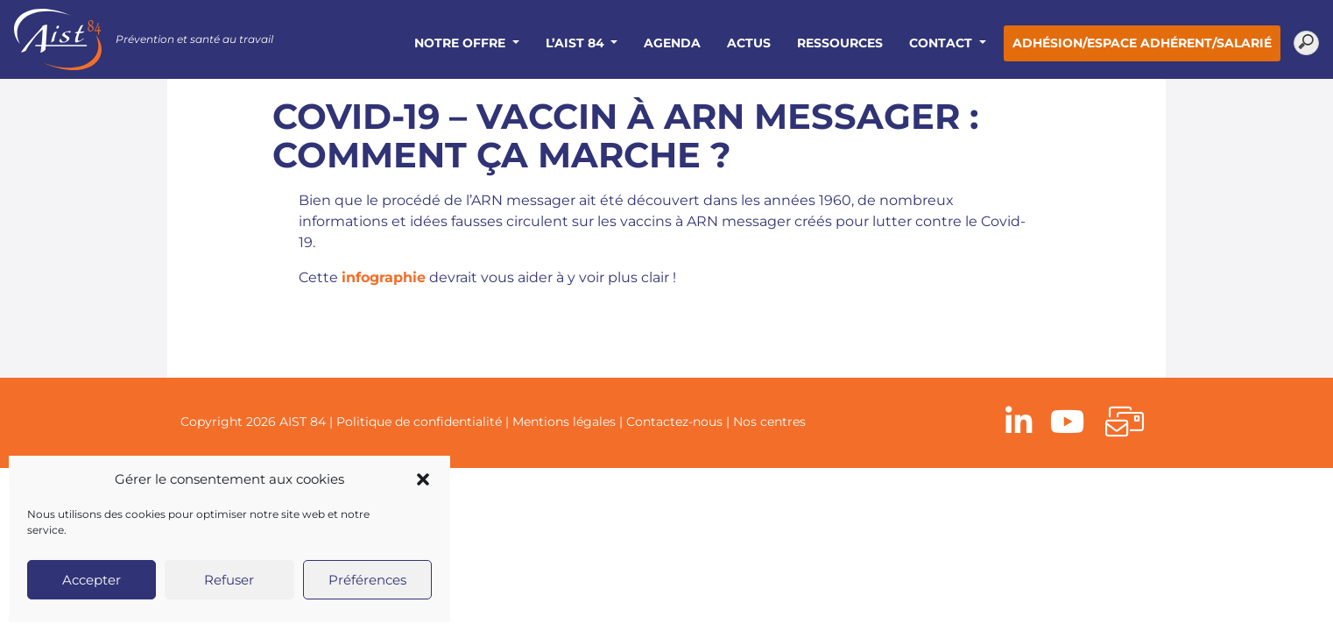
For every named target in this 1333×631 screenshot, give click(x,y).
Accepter (91, 579)
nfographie (386, 277)
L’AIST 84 (577, 43)
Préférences (367, 579)
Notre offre (461, 43)
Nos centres (769, 421)
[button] (423, 479)
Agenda (672, 43)
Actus (749, 43)
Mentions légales (564, 421)
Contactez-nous (674, 421)
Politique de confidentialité (419, 421)
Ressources (840, 43)
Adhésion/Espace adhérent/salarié (1142, 43)
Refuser (229, 579)
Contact (942, 43)
